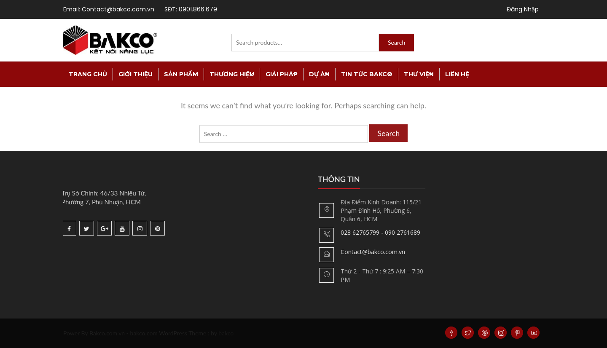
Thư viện (419, 74)
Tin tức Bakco (366, 74)
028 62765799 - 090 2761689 (390, 232)
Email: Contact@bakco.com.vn (108, 9)
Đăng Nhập (523, 9)
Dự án (319, 74)
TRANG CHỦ (88, 74)
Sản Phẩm (181, 74)
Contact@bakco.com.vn (383, 252)
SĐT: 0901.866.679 (190, 9)
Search (396, 42)
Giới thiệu (135, 74)
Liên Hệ (457, 74)
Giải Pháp (282, 74)
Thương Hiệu (231, 74)
